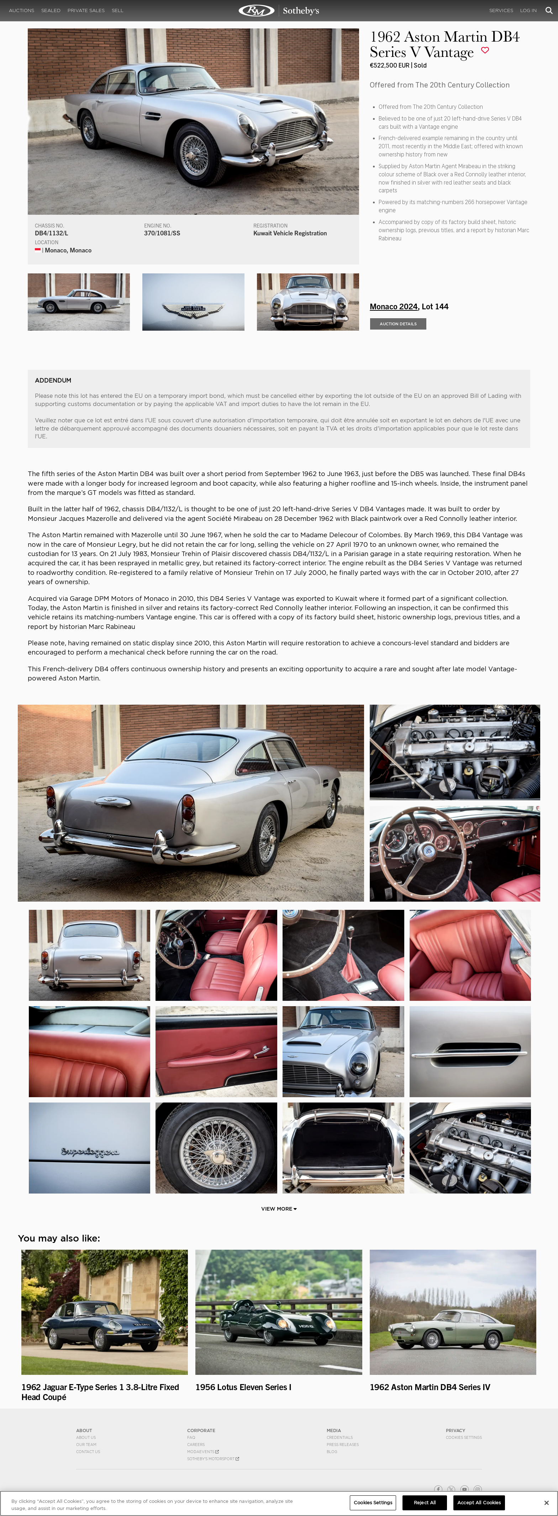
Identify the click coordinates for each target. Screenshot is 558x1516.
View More (279, 1208)
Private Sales (86, 10)
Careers (196, 1444)
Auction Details (398, 323)
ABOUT (84, 1430)
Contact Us (88, 1452)
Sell (117, 10)
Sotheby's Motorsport (213, 1459)
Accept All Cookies (479, 1502)
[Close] (546, 1503)
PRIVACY (455, 1430)
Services (501, 10)
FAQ (191, 1437)
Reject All (425, 1502)
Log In (528, 10)
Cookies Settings (464, 1437)
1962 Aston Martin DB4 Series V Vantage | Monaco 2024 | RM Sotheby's (279, 11)
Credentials (340, 1437)
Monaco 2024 (394, 306)
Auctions (21, 10)
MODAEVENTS (203, 1452)
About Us (86, 1437)
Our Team (86, 1444)
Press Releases (343, 1444)
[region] (279, 1503)
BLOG (332, 1452)
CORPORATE (201, 1430)
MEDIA (334, 1430)
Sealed (50, 10)
